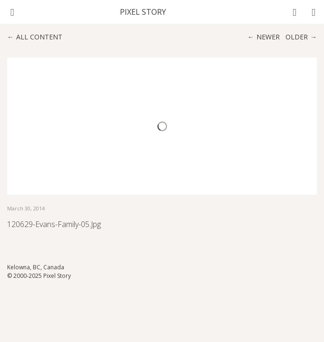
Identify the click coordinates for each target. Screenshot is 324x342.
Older (296, 36)
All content (39, 36)
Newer (268, 36)
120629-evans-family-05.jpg (54, 224)
